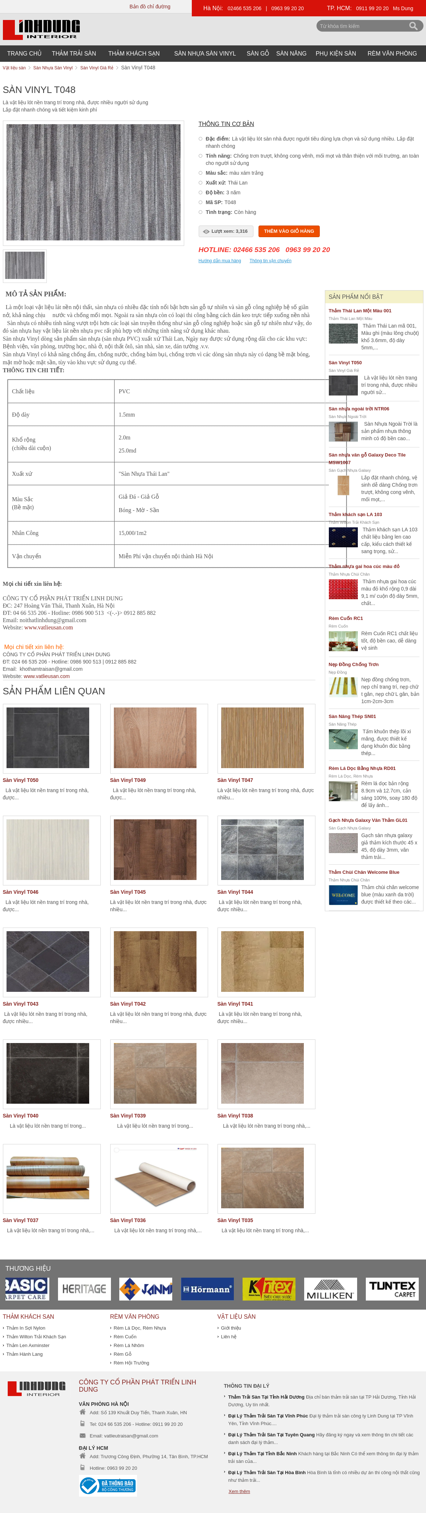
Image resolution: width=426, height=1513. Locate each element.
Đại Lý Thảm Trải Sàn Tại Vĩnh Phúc (268, 1416)
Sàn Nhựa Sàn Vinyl (205, 53)
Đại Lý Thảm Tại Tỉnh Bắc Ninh (262, 1453)
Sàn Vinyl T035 (235, 1220)
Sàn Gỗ (258, 53)
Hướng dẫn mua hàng (220, 260)
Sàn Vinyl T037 (21, 1220)
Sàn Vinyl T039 (128, 1116)
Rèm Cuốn (338, 626)
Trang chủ (24, 53)
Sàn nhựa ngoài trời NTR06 (359, 408)
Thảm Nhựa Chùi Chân (349, 574)
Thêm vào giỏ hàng (289, 231)
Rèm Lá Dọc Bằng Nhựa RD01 (362, 768)
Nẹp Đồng (338, 672)
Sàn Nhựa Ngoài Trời (348, 416)
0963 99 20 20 (288, 8)
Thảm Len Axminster (28, 1345)
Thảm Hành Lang (25, 1354)
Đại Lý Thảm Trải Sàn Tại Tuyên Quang (271, 1434)
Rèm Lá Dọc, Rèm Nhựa (351, 776)
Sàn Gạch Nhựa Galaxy (350, 470)
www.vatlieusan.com (47, 676)
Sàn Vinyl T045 (128, 892)
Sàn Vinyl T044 (235, 892)
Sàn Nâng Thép (343, 724)
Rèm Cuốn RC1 (346, 618)
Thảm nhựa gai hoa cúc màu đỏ (364, 566)
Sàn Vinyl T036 (128, 1220)
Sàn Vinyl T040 (21, 1116)
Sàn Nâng (291, 53)
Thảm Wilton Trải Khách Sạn (354, 522)
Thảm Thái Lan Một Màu (350, 318)
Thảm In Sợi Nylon (26, 1328)
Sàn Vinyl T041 (235, 1004)
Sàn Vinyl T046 (21, 892)
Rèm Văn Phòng (392, 53)
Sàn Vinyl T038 (235, 1116)
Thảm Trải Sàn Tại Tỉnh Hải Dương (266, 1397)
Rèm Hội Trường (131, 1363)
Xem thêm (239, 1491)
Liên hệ (228, 1336)
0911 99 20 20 (372, 8)
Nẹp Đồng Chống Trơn (354, 664)
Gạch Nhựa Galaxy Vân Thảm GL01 (368, 820)
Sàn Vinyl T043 (21, 1004)
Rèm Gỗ (123, 1354)
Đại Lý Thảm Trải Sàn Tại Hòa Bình (267, 1472)
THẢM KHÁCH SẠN (134, 53)
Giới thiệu (231, 1328)
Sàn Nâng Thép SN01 (352, 716)
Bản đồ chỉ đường (149, 6)
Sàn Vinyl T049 (128, 780)
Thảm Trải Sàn (74, 53)
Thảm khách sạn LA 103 (355, 514)
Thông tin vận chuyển (270, 260)
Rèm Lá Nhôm (129, 1345)
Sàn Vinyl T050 (21, 780)
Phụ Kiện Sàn (336, 53)
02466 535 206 (244, 8)
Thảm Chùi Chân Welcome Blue (364, 872)
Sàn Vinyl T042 (128, 1004)
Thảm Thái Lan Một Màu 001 (360, 310)
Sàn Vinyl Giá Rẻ (344, 370)
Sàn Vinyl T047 (235, 780)
